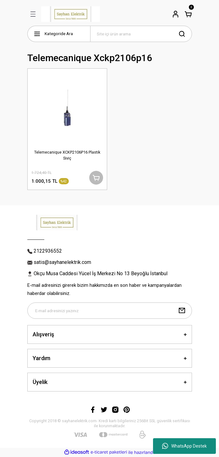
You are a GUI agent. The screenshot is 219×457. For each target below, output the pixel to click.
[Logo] (70, 14)
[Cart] (188, 14)
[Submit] (182, 310)
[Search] (141, 34)
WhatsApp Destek (184, 446)
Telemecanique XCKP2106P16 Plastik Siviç (67, 155)
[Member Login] (175, 14)
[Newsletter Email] (109, 310)
